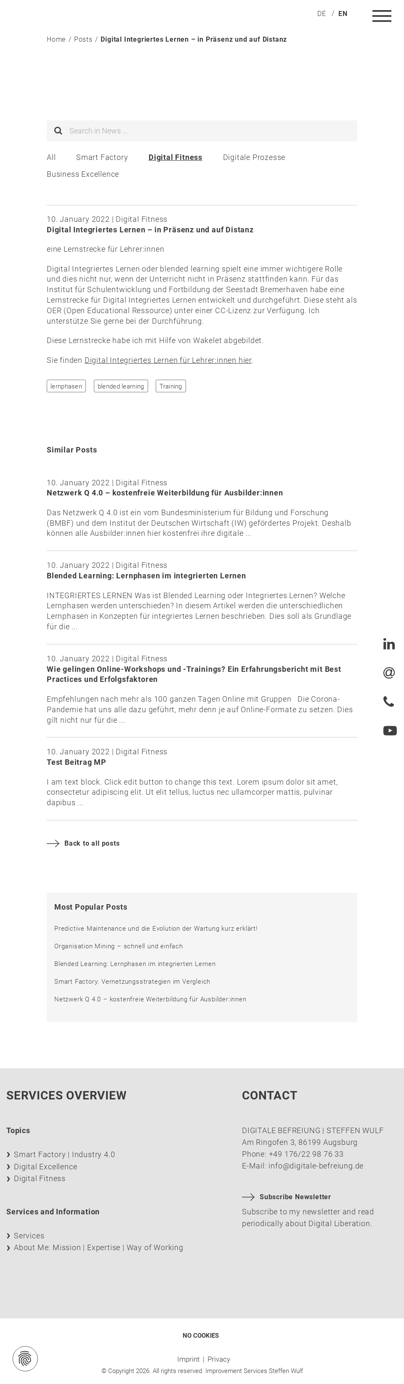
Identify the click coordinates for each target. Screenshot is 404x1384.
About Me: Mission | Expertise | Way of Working (98, 1247)
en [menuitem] (343, 14)
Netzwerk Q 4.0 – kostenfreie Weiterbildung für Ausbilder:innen (150, 999)
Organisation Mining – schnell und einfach (118, 946)
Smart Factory (102, 157)
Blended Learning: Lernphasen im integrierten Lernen (135, 964)
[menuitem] (321, 13)
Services (29, 1235)
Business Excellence (83, 174)
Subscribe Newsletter (286, 1197)
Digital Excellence (45, 1166)
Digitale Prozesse (254, 157)
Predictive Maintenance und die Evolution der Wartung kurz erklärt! (156, 928)
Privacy (218, 1359)
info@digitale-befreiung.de (316, 1165)
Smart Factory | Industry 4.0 (64, 1154)
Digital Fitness (175, 157)
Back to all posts (83, 843)
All (51, 157)
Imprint (188, 1359)
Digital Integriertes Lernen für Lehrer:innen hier (168, 360)
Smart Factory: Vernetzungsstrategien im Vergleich (132, 981)
